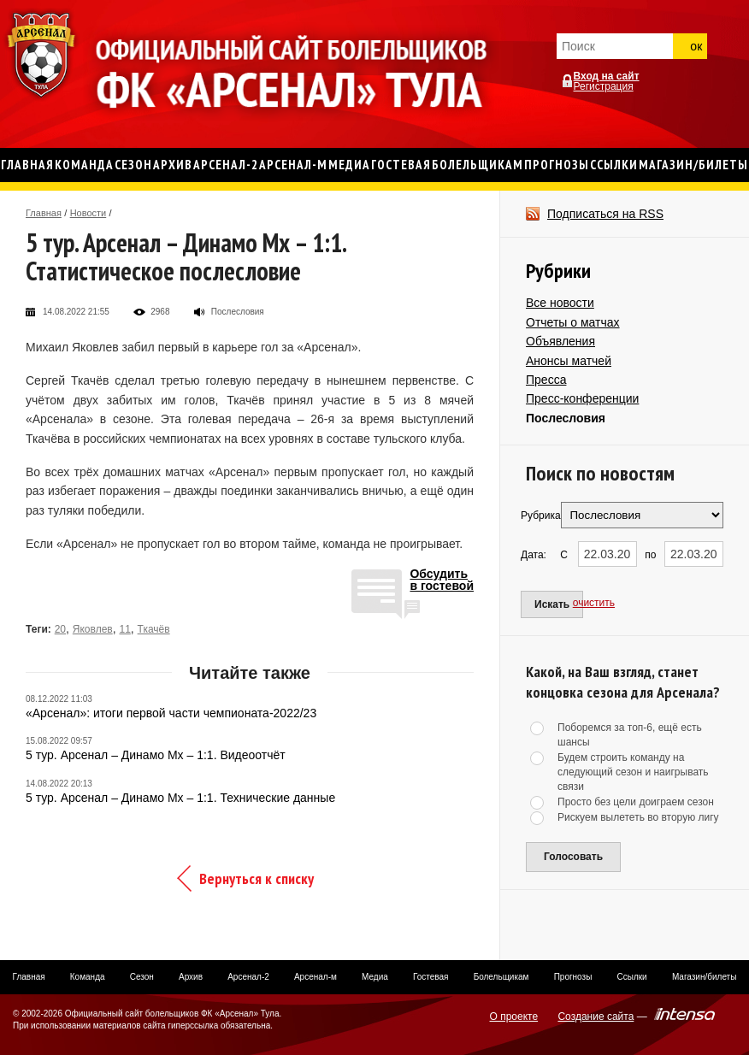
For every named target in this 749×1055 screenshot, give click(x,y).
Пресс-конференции (582, 398)
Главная (44, 213)
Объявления (560, 341)
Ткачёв (154, 629)
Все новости (560, 302)
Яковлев (93, 629)
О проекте (514, 1017)
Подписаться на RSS (605, 214)
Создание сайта (595, 1017)
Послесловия (565, 418)
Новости (88, 213)
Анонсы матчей (568, 361)
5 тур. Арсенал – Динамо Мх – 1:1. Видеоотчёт (156, 755)
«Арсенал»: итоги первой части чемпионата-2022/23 (171, 713)
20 (60, 629)
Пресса (546, 379)
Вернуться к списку (256, 878)
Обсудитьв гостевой (442, 580)
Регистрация (604, 86)
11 (124, 629)
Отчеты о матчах (573, 322)
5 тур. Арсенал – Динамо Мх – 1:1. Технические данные (180, 798)
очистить (594, 603)
